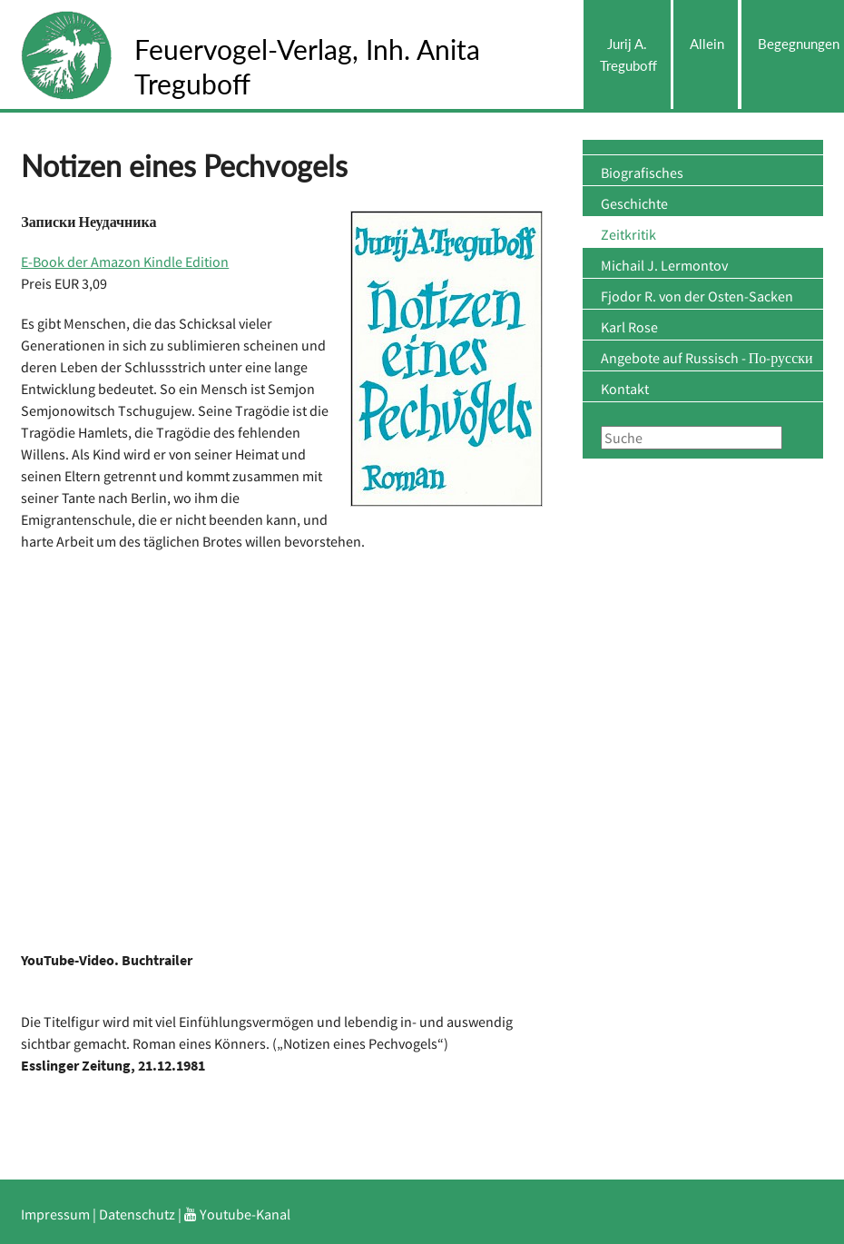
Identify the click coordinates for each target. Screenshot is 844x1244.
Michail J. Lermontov (664, 265)
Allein (707, 43)
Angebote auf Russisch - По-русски (707, 358)
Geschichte (634, 203)
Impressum (55, 1214)
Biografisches (642, 172)
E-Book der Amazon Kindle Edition (125, 261)
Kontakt (625, 389)
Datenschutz (137, 1214)
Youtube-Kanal (237, 1214)
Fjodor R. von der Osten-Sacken (697, 296)
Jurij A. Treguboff (628, 54)
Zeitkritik (628, 234)
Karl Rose (629, 327)
